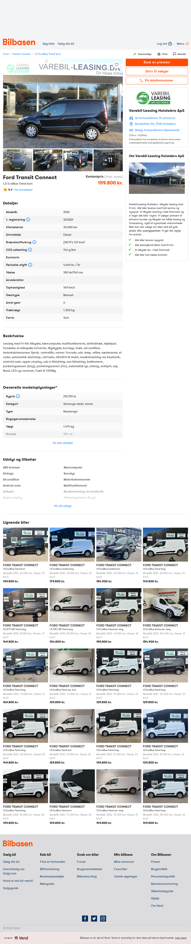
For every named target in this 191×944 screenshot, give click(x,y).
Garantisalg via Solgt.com (14, 871)
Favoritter (120, 869)
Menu (182, 44)
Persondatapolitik (163, 876)
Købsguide (47, 884)
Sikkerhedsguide (162, 891)
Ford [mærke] (5, 54)
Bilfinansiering (49, 869)
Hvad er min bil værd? (18, 881)
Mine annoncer (124, 862)
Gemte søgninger (125, 876)
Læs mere (180, 938)
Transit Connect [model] (21, 54)
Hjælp (155, 898)
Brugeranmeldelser (89, 869)
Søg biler (49, 44)
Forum (81, 862)
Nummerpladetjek (52, 876)
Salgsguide (10, 888)
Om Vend (157, 906)
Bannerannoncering (164, 884)
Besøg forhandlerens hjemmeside (157, 130)
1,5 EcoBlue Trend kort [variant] (48, 54)
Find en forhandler (52, 862)
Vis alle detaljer (63, 443)
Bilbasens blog (87, 876)
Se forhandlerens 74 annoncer (155, 118)
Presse (155, 862)
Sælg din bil (66, 44)
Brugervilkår (159, 869)
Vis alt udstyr (63, 506)
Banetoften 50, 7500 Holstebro (155, 124)
